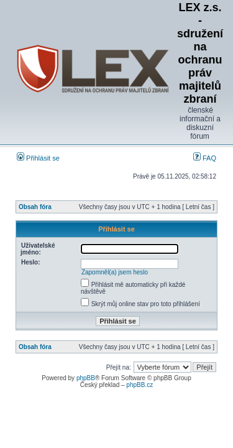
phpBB (85, 378)
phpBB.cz (139, 384)
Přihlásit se (38, 158)
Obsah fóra (35, 206)
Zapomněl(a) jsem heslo (114, 272)
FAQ (204, 158)
